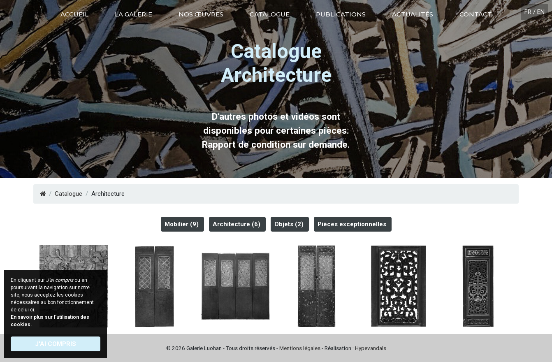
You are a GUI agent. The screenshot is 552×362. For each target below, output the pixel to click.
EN (541, 12)
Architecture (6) (236, 224)
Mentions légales (299, 348)
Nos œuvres (201, 14)
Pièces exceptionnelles (352, 224)
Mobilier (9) (182, 224)
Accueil (74, 14)
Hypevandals (370, 348)
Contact (475, 14)
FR (527, 12)
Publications (341, 14)
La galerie (133, 14)
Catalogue (270, 14)
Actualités (412, 14)
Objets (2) (289, 224)
